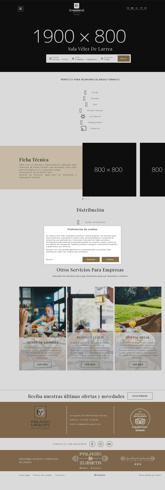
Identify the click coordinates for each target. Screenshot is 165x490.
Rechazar (91, 259)
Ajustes (49, 259)
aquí (60, 250)
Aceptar (110, 259)
